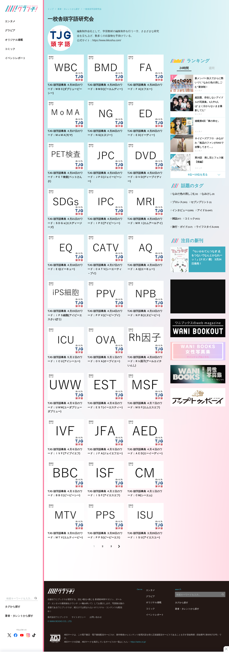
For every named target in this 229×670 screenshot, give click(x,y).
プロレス (179, 202)
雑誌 (176, 218)
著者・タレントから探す (19, 615)
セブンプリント (201, 202)
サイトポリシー (79, 617)
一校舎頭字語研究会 (92, 9)
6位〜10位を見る (198, 174)
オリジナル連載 (14, 39)
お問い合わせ (96, 617)
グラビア (10, 30)
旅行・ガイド (182, 226)
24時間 (184, 68)
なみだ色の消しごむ (185, 193)
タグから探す (12, 606)
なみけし (208, 193)
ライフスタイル (207, 226)
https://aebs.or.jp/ (138, 642)
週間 (212, 68)
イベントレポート (15, 58)
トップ (51, 9)
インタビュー (183, 210)
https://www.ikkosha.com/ (106, 40)
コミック (10, 48)
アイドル (204, 210)
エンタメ (10, 21)
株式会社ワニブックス (58, 617)
